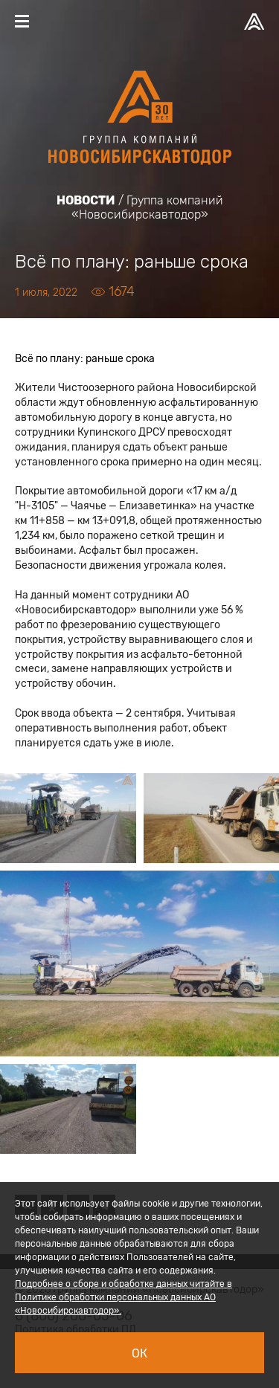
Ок (139, 1353)
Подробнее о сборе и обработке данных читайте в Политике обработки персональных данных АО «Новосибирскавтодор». (123, 1297)
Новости (86, 200)
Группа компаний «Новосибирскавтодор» (147, 207)
